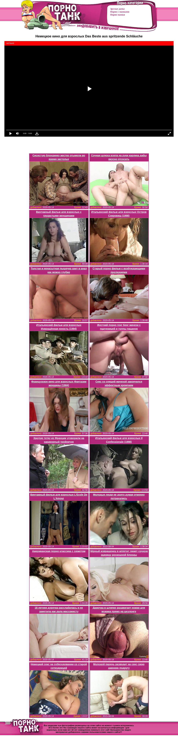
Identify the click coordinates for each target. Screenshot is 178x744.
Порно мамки (117, 14)
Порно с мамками (119, 11)
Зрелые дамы (117, 8)
